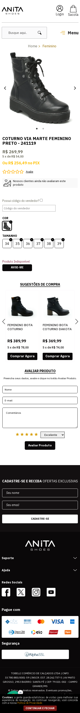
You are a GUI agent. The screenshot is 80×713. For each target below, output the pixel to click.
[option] (40, 88)
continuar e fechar (40, 708)
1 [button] (37, 129)
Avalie (29, 172)
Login (60, 14)
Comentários (40, 418)
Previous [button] (5, 88)
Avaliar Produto (40, 445)
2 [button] (43, 129)
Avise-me (17, 267)
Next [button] (75, 88)
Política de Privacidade (29, 702)
